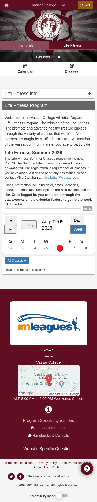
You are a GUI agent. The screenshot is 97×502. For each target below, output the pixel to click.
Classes (72, 71)
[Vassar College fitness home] (73, 45)
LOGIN (85, 5)
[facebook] (80, 476)
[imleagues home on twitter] (11, 476)
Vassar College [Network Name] (44, 5)
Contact (56, 467)
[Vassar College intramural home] (24, 45)
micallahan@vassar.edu (60, 178)
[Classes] (71, 69)
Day (77, 220)
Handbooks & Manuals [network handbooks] (51, 436)
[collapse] (89, 93)
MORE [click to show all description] (87, 208)
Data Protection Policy (75, 463)
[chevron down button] (63, 5)
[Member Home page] (6, 5)
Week (78, 229)
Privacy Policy (47, 463)
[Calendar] (25, 69)
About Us (41, 467)
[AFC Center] (49, 380)
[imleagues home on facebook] (20, 476)
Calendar (25, 71)
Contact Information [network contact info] (50, 428)
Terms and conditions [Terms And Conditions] (19, 463)
